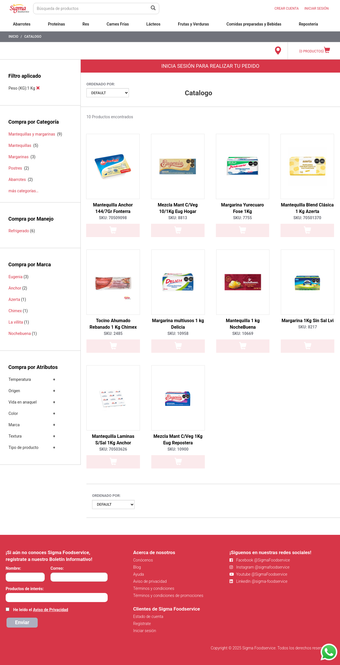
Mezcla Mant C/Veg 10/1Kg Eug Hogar (178, 208)
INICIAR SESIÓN (316, 8)
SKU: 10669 (242, 333)
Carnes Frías (118, 24)
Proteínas (56, 24)
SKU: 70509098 (113, 218)
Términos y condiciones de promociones (168, 595)
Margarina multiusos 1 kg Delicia (178, 324)
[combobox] (57, 597)
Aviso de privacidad (150, 581)
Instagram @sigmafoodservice (260, 567)
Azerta (14, 299)
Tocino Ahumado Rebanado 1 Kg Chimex (113, 324)
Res (85, 24)
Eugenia (15, 277)
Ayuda (138, 574)
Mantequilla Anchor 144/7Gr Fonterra (113, 208)
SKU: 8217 (307, 327)
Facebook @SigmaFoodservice (260, 560)
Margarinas (18, 157)
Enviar (22, 622)
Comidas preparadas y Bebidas (253, 24)
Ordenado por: (100, 84)
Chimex (15, 311)
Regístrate (142, 623)
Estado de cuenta (148, 616)
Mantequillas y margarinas (31, 134)
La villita (15, 322)
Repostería (308, 24)
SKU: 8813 (177, 218)
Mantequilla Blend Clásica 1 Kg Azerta (307, 208)
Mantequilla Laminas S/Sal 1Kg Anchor (113, 440)
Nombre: (13, 568)
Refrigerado (18, 231)
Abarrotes (22, 24)
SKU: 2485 (113, 333)
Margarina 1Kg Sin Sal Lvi (308, 320)
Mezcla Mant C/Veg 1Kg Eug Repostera (177, 440)
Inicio (13, 37)
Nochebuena (19, 333)
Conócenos (143, 560)
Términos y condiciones (153, 588)
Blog (137, 567)
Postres (15, 168)
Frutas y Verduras (193, 24)
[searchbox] (8, 596)
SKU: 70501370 (307, 218)
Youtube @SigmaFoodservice (258, 574)
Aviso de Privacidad (50, 609)
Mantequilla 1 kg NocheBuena (243, 324)
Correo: (57, 568)
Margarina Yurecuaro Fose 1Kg (242, 208)
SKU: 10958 (177, 333)
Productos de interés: (25, 588)
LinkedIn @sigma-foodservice (259, 581)
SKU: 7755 (242, 218)
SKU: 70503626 (113, 449)
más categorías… (23, 191)
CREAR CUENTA (287, 8)
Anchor (14, 288)
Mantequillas (19, 145)
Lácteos (153, 24)
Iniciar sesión (144, 630)
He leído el (40, 609)
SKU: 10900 (177, 449)
